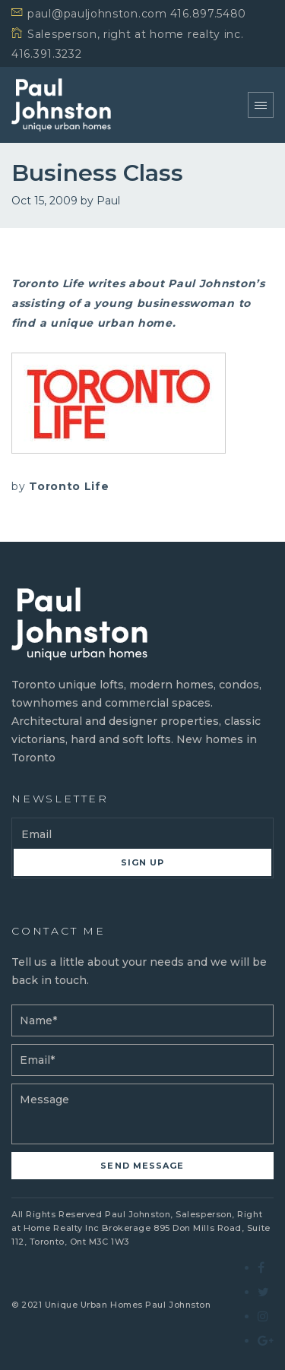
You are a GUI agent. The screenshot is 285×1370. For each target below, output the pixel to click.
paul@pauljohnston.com (97, 14)
